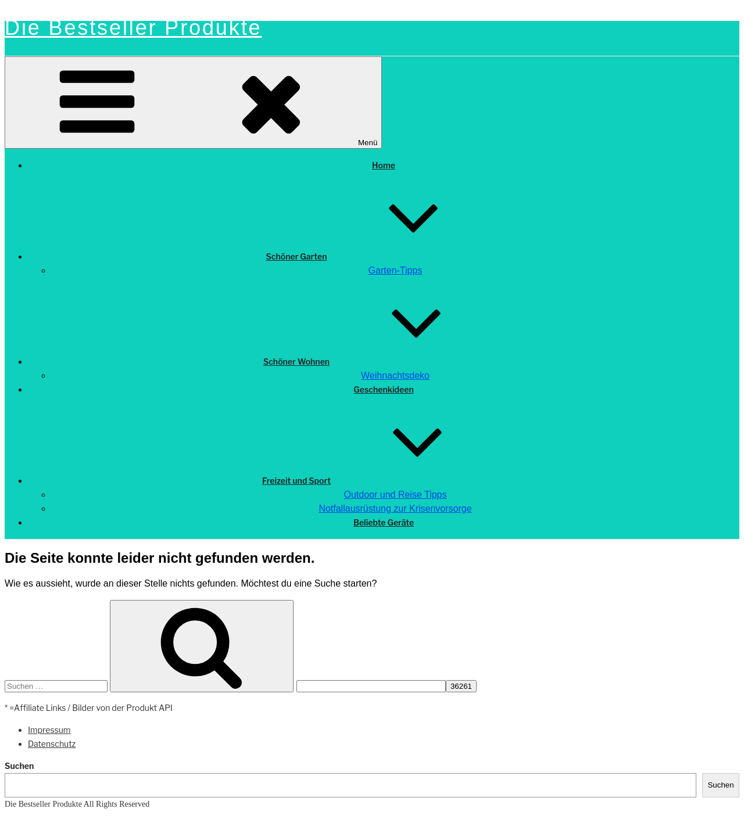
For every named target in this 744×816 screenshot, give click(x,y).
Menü (193, 102)
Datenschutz (52, 744)
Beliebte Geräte (383, 522)
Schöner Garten (384, 256)
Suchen (19, 766)
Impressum (49, 730)
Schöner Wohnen (383, 361)
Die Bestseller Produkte (133, 27)
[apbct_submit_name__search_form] (461, 686)
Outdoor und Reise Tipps (395, 494)
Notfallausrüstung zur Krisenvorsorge (395, 508)
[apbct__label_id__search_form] (371, 686)
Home (383, 165)
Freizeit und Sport (383, 481)
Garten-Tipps (396, 270)
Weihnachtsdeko (395, 375)
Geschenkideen (383, 389)
